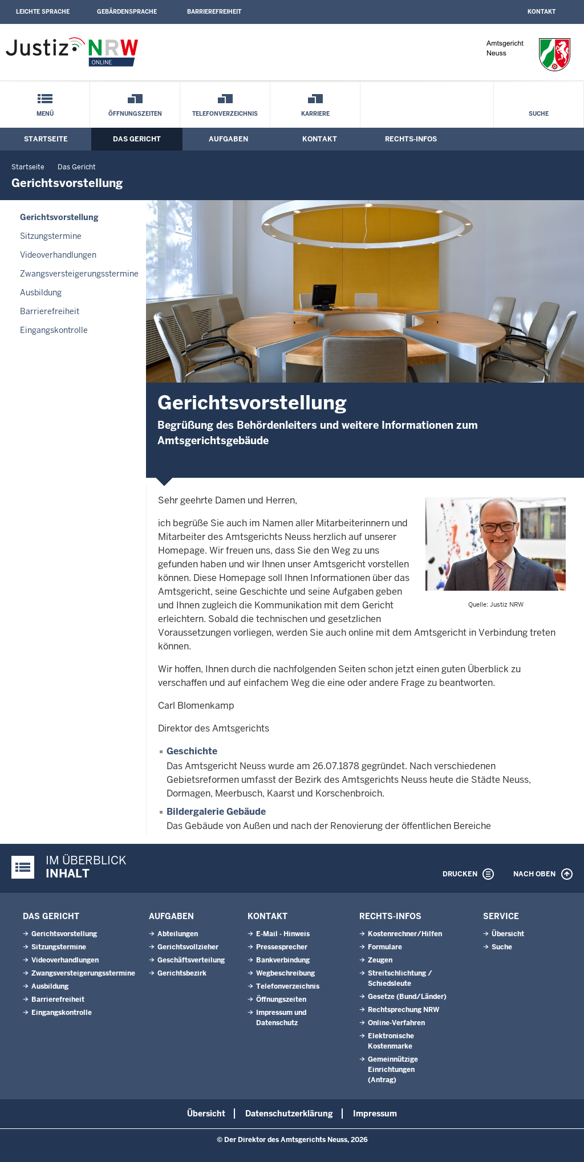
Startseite (46, 139)
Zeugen (380, 960)
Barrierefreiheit (214, 11)
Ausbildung (41, 292)
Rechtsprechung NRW (403, 1009)
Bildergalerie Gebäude (216, 812)
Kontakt (541, 11)
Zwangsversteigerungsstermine (79, 274)
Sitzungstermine (51, 236)
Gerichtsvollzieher (187, 947)
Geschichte (192, 751)
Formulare (385, 947)
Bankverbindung (283, 960)
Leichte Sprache (43, 11)
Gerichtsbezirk (181, 973)
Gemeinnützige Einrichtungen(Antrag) (393, 1069)
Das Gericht (137, 139)
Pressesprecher (281, 947)
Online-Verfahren (396, 1022)
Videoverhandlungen (58, 255)
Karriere (315, 113)
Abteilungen (177, 933)
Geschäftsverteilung (191, 960)
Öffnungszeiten (135, 113)
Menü (45, 113)
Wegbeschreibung (285, 973)
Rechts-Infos (411, 139)
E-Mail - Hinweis (283, 933)
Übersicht (508, 933)
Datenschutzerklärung (289, 1113)
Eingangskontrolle (54, 330)
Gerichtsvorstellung (59, 217)
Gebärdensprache (127, 11)
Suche (539, 113)
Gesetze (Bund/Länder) (407, 996)
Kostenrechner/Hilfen (405, 933)
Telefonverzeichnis (225, 113)
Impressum (375, 1113)
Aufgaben (228, 139)
